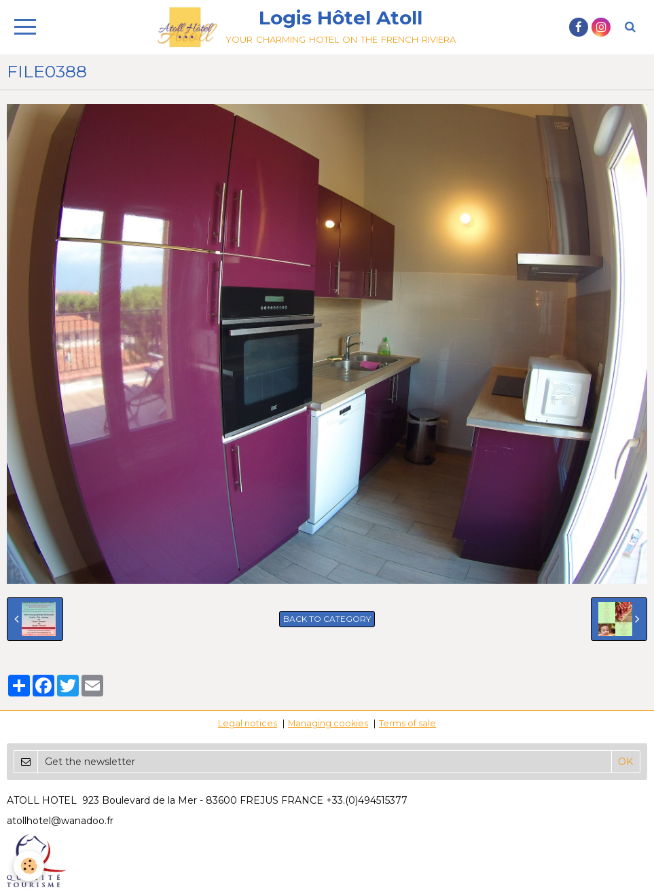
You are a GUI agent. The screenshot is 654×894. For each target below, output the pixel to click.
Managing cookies (328, 723)
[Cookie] (29, 866)
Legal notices (247, 723)
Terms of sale (407, 723)
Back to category (327, 619)
